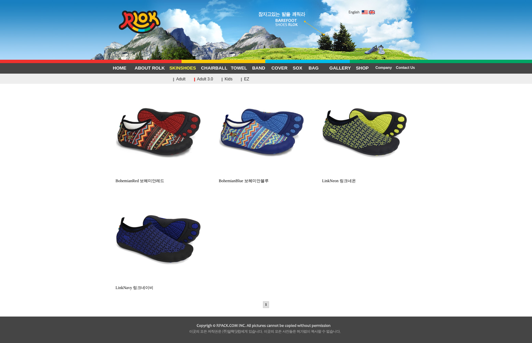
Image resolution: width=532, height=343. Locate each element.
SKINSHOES (182, 68)
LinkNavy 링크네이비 (158, 285)
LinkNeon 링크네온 (364, 178)
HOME (120, 68)
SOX (297, 68)
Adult (180, 79)
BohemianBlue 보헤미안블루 (261, 178)
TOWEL (239, 68)
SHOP (362, 68)
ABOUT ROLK (150, 68)
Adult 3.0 (205, 79)
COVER (279, 68)
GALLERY (340, 68)
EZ (246, 79)
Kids (228, 79)
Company (383, 67)
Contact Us (405, 67)
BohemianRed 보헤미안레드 (158, 178)
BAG (313, 68)
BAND (258, 68)
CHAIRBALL (214, 68)
